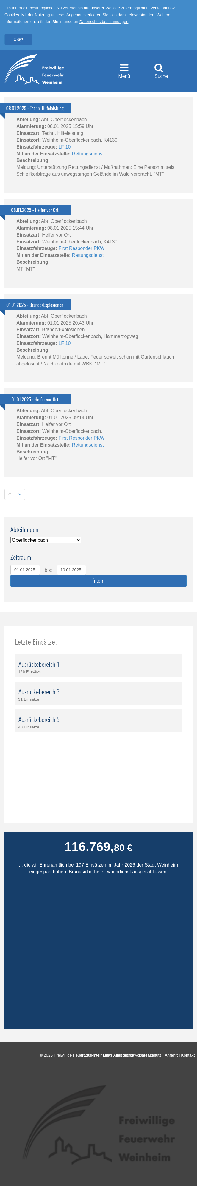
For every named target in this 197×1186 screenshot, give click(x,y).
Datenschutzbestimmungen (104, 21)
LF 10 (64, 146)
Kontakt (189, 1055)
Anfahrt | (173, 1055)
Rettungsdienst (88, 153)
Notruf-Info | (91, 1055)
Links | (109, 1055)
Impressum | (127, 1055)
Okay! (18, 39)
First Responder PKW (81, 248)
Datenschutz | (152, 1055)
